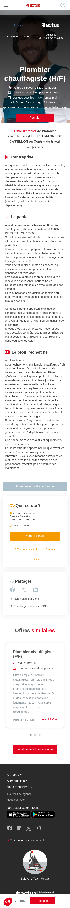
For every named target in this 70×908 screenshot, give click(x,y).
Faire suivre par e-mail (25, 598)
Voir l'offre (49, 719)
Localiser (34, 559)
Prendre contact (35, 535)
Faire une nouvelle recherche (35, 486)
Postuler (35, 117)
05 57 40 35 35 (21, 525)
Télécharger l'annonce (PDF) (29, 606)
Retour (19, 25)
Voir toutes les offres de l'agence (35, 549)
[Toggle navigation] (6, 5)
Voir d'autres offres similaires (35, 749)
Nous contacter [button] (16, 799)
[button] (7, 901)
